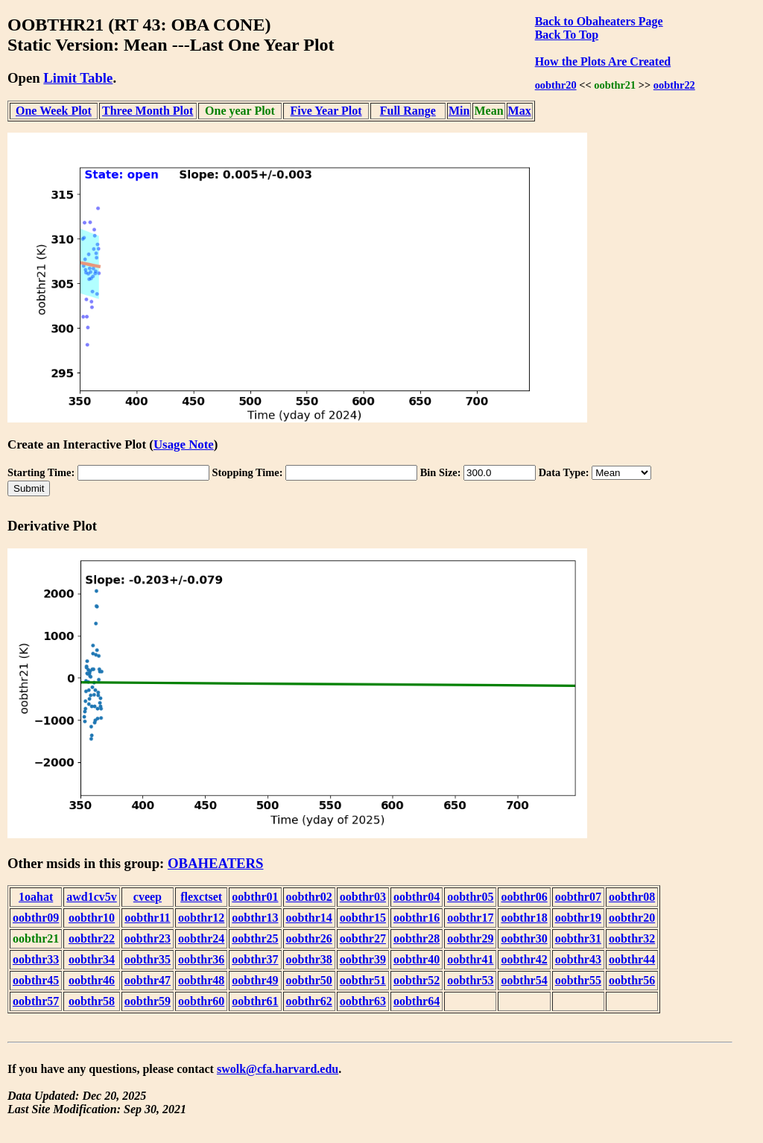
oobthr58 (92, 1001)
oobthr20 (556, 85)
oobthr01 (255, 896)
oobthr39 (363, 959)
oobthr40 (416, 959)
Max (519, 110)
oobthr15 (363, 917)
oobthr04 (416, 896)
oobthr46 (92, 980)
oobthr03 (363, 896)
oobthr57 (36, 1001)
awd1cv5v (91, 896)
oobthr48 (201, 980)
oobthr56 (632, 980)
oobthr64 (416, 1001)
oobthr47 (147, 980)
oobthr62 (309, 1001)
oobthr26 (309, 938)
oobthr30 (524, 938)
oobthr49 (255, 980)
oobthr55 (578, 980)
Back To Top (566, 34)
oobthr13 (255, 917)
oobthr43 (578, 959)
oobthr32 (632, 938)
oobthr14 (309, 917)
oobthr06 (524, 896)
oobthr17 (470, 917)
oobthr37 (255, 959)
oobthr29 (470, 938)
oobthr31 (578, 938)
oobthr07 (578, 896)
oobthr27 (363, 938)
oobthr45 (36, 980)
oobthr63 (363, 1001)
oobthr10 (92, 917)
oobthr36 (201, 959)
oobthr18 (524, 917)
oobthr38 (309, 959)
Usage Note (183, 444)
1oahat (36, 896)
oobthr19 (578, 917)
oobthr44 (632, 959)
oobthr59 (147, 1001)
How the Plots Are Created (603, 61)
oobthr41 (470, 959)
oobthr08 (632, 896)
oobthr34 (92, 959)
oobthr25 (255, 938)
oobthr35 (147, 959)
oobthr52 (416, 980)
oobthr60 (201, 1001)
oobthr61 (255, 1001)
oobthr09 (36, 917)
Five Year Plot (326, 110)
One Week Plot (54, 110)
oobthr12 (201, 917)
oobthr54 (524, 980)
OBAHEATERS (216, 863)
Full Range (408, 110)
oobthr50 (309, 980)
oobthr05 (470, 896)
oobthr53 (470, 980)
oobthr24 (201, 938)
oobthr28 (416, 938)
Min (459, 110)
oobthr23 (147, 938)
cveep (147, 896)
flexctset (201, 896)
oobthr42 (524, 959)
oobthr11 (147, 917)
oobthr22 (674, 85)
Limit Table (78, 78)
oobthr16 (416, 917)
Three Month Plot (147, 110)
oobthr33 (36, 959)
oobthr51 (363, 980)
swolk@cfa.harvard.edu (277, 1069)
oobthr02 (309, 896)
